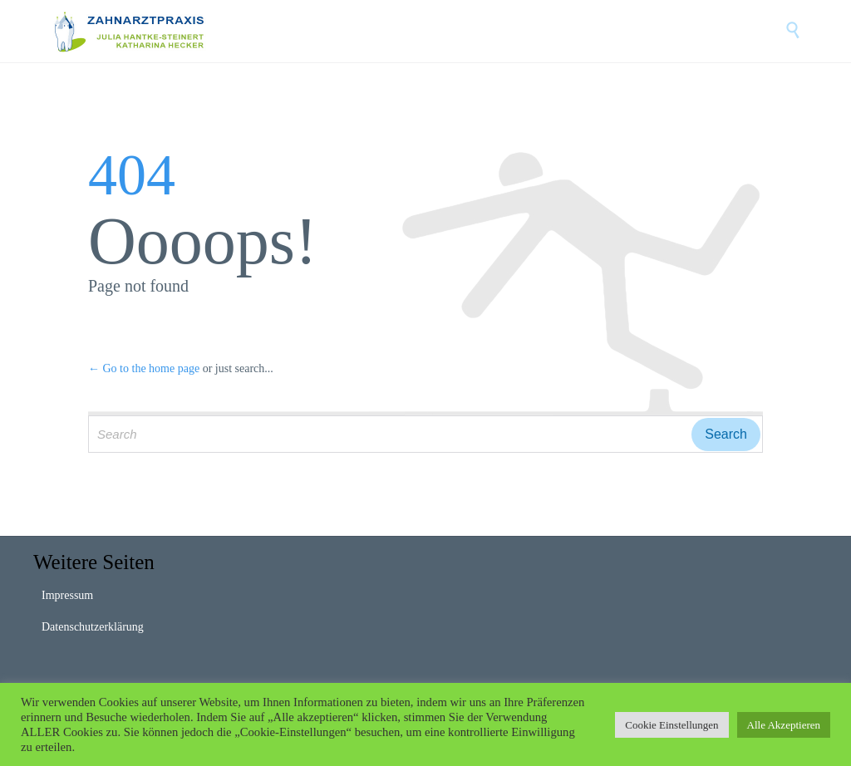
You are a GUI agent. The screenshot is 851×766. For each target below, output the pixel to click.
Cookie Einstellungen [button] (671, 725)
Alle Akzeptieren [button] (783, 725)
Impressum (67, 595)
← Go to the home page (143, 368)
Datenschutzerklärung (93, 627)
